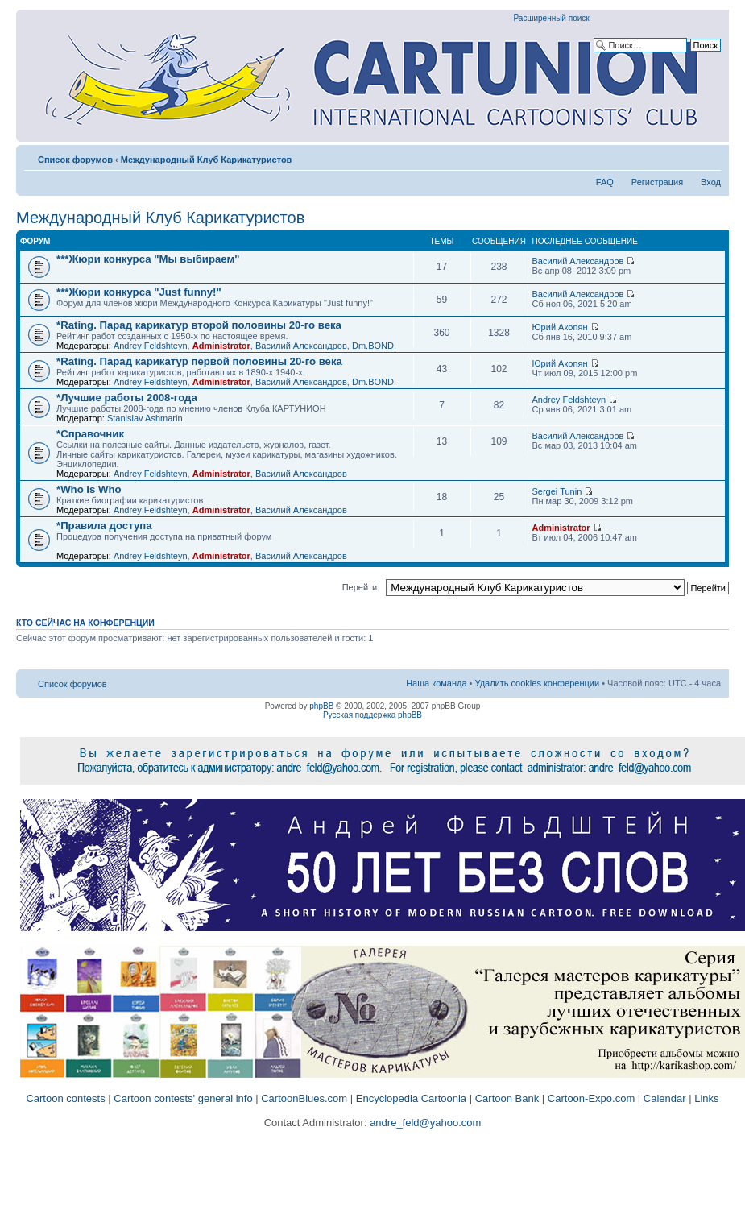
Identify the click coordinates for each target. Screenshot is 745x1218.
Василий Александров (578, 261)
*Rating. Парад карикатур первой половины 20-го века (199, 361)
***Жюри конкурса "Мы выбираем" (148, 259)
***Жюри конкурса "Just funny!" (138, 292)
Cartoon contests (65, 1098)
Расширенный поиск (552, 18)
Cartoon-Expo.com (591, 1098)
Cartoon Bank (507, 1098)
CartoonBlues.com (304, 1098)
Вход (711, 182)
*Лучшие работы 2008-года (126, 398)
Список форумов (75, 159)
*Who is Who (89, 489)
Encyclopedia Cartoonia (411, 1098)
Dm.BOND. (374, 345)
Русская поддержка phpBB (372, 714)
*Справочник (90, 434)
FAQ (605, 182)
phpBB (321, 706)
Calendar (665, 1098)
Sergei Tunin (557, 491)
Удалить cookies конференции (537, 683)
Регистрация (657, 182)
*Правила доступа (104, 526)
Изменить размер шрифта (709, 156)
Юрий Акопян (560, 327)
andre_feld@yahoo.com (424, 1122)
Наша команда (436, 683)
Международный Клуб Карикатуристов (206, 159)
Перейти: (361, 587)
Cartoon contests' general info (183, 1098)
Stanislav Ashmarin (145, 418)
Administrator (221, 345)
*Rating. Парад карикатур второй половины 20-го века (198, 325)
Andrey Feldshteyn (151, 345)
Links (706, 1098)
